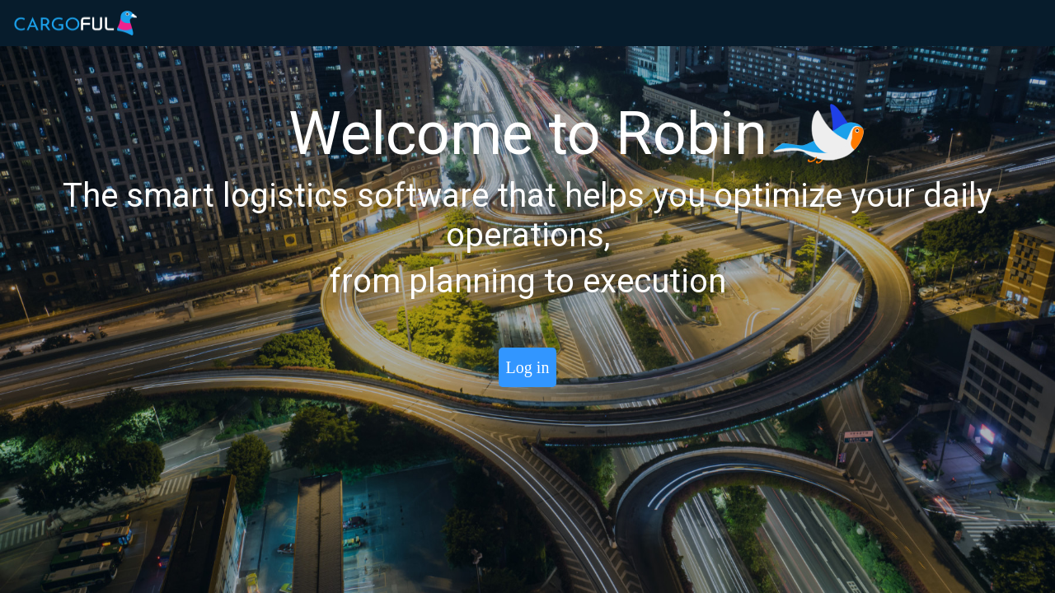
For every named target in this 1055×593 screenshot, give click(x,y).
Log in (528, 367)
